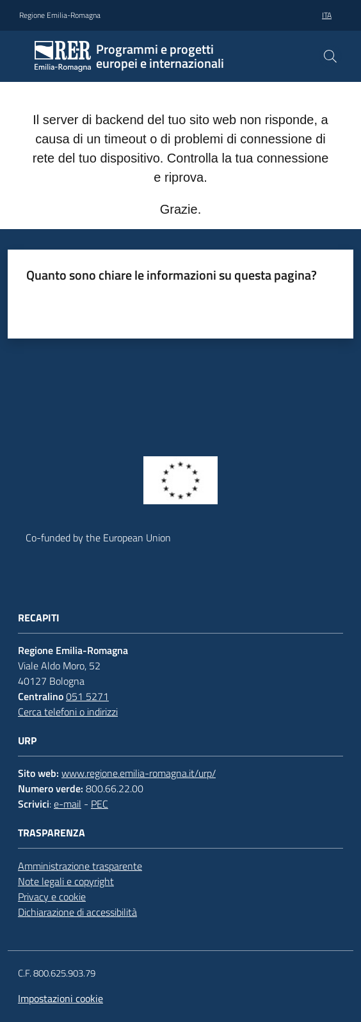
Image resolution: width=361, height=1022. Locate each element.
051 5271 (87, 696)
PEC (99, 803)
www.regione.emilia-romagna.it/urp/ (138, 773)
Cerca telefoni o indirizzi (68, 711)
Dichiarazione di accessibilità (77, 912)
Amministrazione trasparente (80, 866)
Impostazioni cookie (60, 998)
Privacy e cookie (52, 896)
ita (327, 15)
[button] (330, 56)
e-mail (67, 803)
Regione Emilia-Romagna (59, 15)
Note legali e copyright (66, 881)
